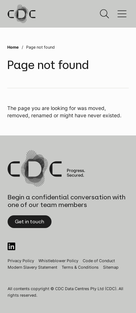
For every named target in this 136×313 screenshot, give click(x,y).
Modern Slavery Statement (32, 267)
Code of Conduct (99, 260)
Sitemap (111, 267)
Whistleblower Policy (58, 260)
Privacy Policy (21, 260)
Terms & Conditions (80, 267)
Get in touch (29, 221)
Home (13, 47)
